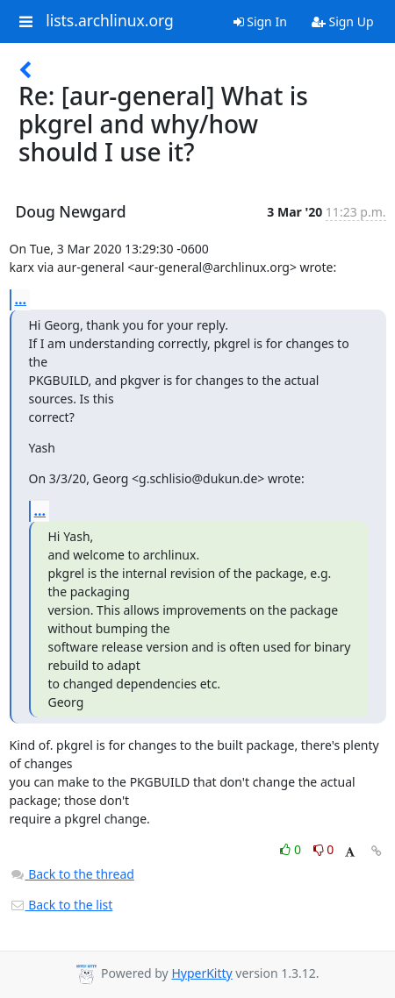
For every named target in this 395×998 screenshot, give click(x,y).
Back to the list (61, 904)
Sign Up (343, 21)
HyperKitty (201, 973)
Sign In (260, 21)
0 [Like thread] (292, 849)
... (21, 299)
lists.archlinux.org (110, 21)
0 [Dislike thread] (323, 849)
